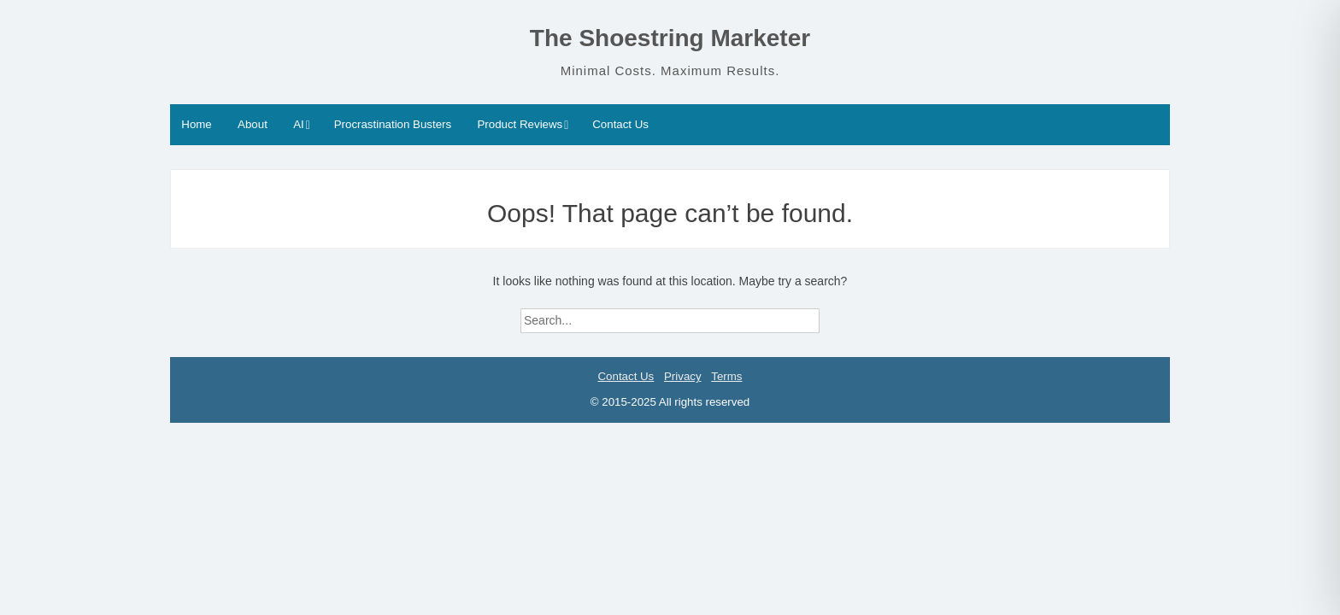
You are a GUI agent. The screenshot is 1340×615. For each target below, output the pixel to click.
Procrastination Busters (392, 124)
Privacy (683, 376)
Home (196, 124)
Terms (726, 376)
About (252, 124)
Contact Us (620, 124)
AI (298, 124)
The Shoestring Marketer (670, 38)
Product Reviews (519, 124)
